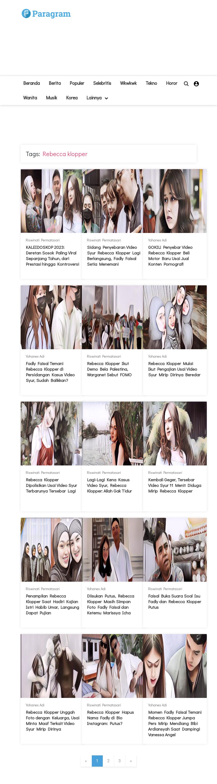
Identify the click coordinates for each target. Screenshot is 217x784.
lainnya (97, 98)
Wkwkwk (128, 83)
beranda (31, 83)
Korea (72, 98)
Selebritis (102, 83)
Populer (77, 83)
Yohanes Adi (157, 240)
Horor (171, 83)
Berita (55, 83)
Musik (51, 98)
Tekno (151, 83)
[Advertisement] (114, 40)
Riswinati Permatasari (43, 240)
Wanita (30, 98)
